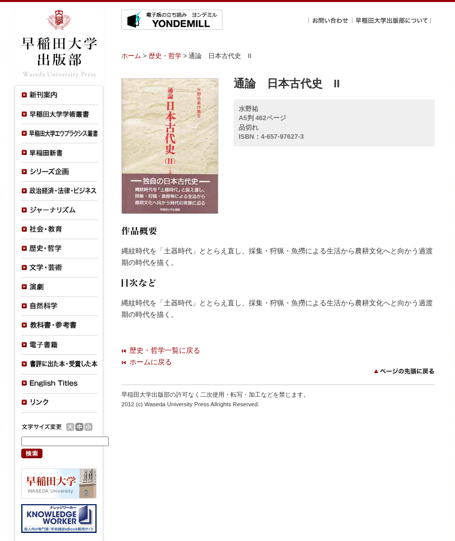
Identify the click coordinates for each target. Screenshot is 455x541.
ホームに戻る (150, 362)
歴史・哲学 (165, 56)
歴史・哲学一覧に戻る (164, 350)
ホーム (131, 56)
